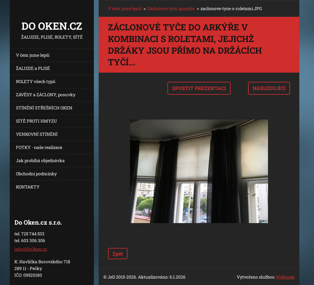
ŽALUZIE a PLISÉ (33, 68)
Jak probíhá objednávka (40, 160)
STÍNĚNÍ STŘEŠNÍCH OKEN (44, 108)
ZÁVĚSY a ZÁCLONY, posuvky (45, 94)
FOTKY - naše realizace (39, 147)
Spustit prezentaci (199, 88)
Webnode (285, 277)
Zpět (118, 253)
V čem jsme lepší (32, 55)
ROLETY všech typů (36, 81)
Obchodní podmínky (36, 174)
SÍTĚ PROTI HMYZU (36, 121)
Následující (269, 88)
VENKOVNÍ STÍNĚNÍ (37, 134)
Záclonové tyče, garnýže (171, 8)
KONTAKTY (28, 187)
